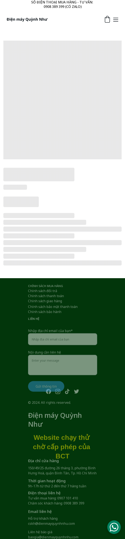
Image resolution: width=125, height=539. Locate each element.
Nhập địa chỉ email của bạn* (50, 336)
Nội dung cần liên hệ (44, 357)
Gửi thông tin (46, 391)
